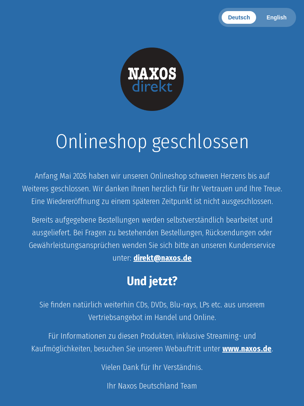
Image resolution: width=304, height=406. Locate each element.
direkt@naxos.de (162, 258)
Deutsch (239, 17)
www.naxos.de (247, 348)
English (276, 17)
